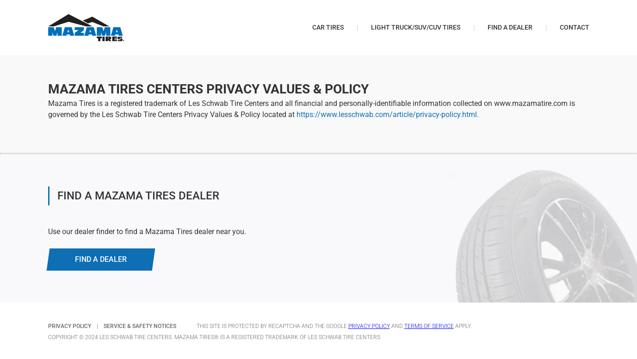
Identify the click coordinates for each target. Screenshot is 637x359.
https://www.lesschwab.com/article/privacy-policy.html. (388, 114)
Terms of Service (429, 326)
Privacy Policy (369, 326)
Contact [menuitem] (574, 27)
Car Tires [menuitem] (328, 27)
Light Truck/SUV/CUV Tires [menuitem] (415, 27)
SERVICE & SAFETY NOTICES (140, 326)
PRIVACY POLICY (69, 326)
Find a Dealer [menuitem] (510, 27)
